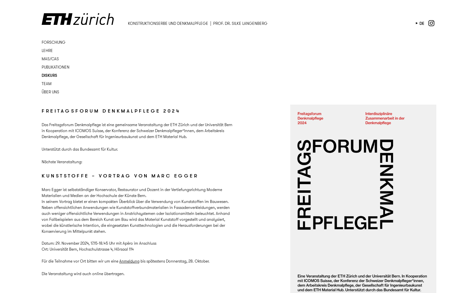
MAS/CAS (50, 58)
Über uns (50, 91)
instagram (431, 23)
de (421, 23)
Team (47, 83)
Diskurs (49, 75)
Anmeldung (129, 261)
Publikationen (55, 67)
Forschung (53, 42)
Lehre (47, 50)
